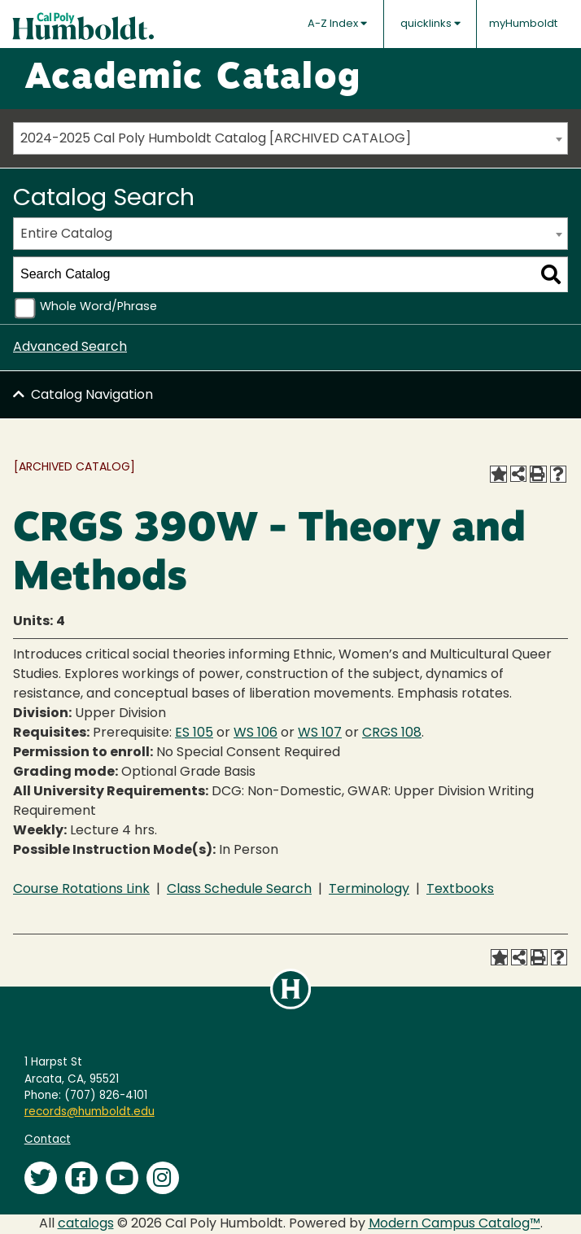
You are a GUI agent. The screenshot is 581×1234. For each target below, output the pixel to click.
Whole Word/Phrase (98, 307)
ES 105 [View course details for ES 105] (194, 733)
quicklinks (430, 23)
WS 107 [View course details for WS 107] (320, 733)
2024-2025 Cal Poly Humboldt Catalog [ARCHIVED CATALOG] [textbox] (215, 139)
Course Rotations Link (81, 889)
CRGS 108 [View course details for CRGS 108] (392, 733)
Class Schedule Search (239, 889)
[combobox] (290, 138)
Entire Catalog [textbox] (66, 234)
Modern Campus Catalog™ (454, 1224)
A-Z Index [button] (337, 23)
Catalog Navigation (92, 395)
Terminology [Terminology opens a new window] (369, 889)
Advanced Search (70, 347)
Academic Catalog (192, 79)
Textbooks (460, 889)
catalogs (86, 1224)
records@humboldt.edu (89, 1112)
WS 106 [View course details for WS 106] (255, 733)
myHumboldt (523, 24)
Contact (47, 1140)
